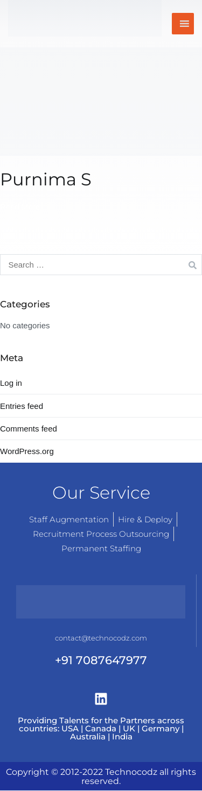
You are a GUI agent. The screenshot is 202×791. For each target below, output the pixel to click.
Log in (11, 382)
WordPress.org (27, 451)
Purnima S (46, 179)
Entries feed (21, 406)
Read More (20, 206)
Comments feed (28, 428)
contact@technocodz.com (101, 638)
